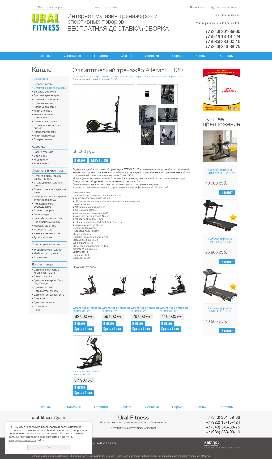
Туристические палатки (48, 249)
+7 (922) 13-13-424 (222, 36)
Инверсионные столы (47, 233)
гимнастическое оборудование (43, 205)
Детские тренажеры (46, 291)
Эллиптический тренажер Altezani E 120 (145, 309)
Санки (37, 310)
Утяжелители (41, 163)
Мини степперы (43, 110)
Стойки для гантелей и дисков (47, 127)
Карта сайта (197, 7)
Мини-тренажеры (44, 135)
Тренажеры (40, 78)
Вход (97, 7)
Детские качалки (44, 302)
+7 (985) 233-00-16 (222, 41)
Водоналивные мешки (47, 222)
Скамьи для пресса (45, 121)
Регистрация (110, 7)
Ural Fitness (133, 417)
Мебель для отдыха (46, 253)
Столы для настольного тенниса (48, 184)
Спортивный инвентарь (48, 170)
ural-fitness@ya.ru (227, 15)
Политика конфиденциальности (222, 447)
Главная (45, 56)
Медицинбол (41, 159)
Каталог (88, 76)
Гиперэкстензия (43, 139)
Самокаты (40, 298)
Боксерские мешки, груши (50, 196)
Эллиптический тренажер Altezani (162, 76)
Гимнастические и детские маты (50, 191)
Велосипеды (41, 214)
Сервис (177, 56)
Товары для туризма (46, 244)
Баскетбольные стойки (48, 218)
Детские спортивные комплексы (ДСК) (46, 271)
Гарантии (101, 56)
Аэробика (38, 146)
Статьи (201, 56)
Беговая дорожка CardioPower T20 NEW (220, 171)
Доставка (152, 56)
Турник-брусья (43, 237)
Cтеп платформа (44, 210)
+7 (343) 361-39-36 (222, 31)
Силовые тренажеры (46, 99)
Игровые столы (43, 229)
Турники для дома (45, 200)
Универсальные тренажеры (43, 116)
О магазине (72, 56)
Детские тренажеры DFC (49, 294)
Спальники (40, 257)
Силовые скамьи (44, 103)
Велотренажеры (44, 84)
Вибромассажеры (45, 107)
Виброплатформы (45, 131)
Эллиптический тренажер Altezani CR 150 (174, 309)
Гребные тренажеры (46, 95)
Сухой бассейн (43, 276)
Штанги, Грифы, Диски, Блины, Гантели (48, 177)
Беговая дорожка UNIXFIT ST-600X (220, 310)
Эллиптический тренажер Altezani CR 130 (87, 309)
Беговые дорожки (45, 91)
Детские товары (43, 264)
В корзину (227, 192)
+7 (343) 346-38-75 (222, 46)
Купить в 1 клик (99, 160)
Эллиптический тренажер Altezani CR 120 (87, 373)
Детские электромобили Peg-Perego (48, 282)
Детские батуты (43, 287)
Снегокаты (40, 306)
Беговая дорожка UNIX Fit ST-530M (220, 240)
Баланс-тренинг (43, 152)
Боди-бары (40, 155)
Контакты (226, 56)
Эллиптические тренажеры (50, 87)
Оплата (126, 56)
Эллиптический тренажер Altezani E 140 (116, 309)
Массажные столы (45, 225)
